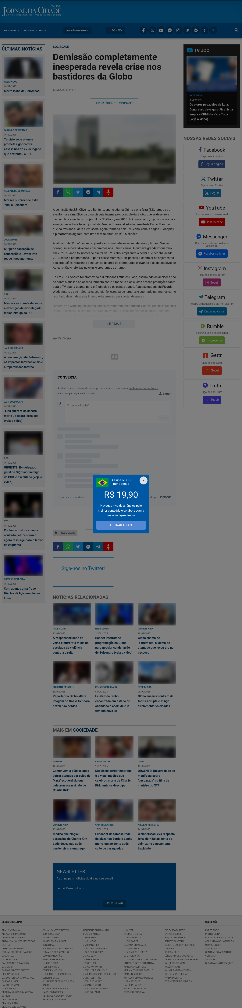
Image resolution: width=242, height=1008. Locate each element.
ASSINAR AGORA (121, 525)
